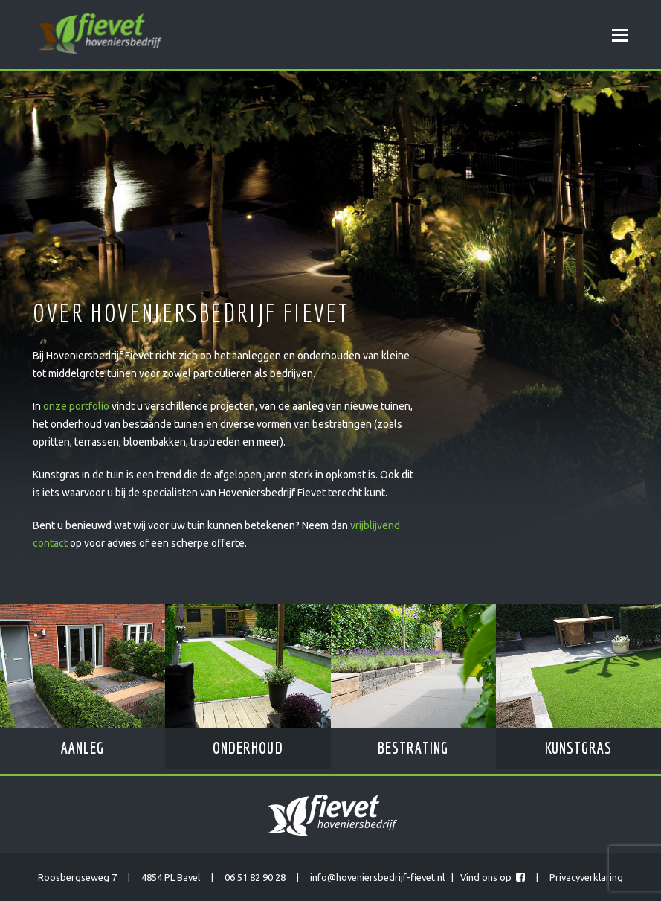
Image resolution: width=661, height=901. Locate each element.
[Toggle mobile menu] (620, 35)
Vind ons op (492, 877)
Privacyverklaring (586, 877)
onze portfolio (76, 406)
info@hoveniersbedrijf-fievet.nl (377, 877)
